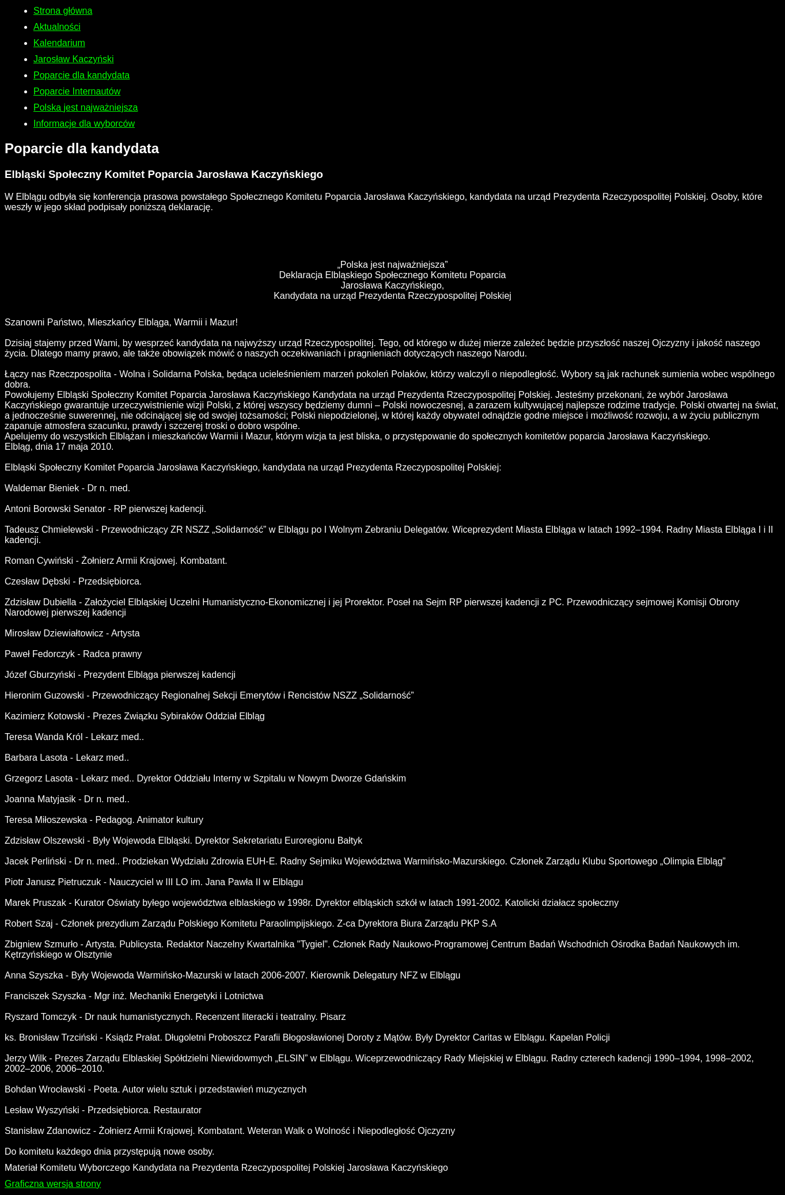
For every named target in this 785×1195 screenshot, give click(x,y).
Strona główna (62, 11)
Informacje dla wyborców (84, 123)
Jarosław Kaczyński (73, 59)
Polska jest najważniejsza (85, 107)
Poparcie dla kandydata (81, 75)
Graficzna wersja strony (53, 1184)
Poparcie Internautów (76, 91)
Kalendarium (59, 43)
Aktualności (57, 27)
